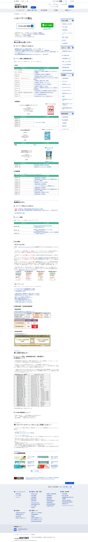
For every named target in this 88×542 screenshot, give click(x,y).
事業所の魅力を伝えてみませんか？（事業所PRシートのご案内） (27, 294)
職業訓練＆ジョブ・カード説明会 (41, 182)
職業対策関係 (49, 498)
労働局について (34, 510)
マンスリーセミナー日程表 (40, 122)
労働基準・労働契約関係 (51, 493)
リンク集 (16, 534)
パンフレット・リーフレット (67, 33)
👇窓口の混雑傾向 (26, 35)
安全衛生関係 (33, 495)
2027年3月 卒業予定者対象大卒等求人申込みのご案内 (30, 208)
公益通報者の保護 (50, 505)
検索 (72, 6)
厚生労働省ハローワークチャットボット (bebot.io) (24, 432)
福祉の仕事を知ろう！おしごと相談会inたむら (43, 96)
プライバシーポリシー (24, 534)
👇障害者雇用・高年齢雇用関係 (38, 34)
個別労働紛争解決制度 (51, 504)
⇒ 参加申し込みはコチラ (40, 230)
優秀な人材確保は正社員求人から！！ (22, 298)
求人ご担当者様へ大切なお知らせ (43, 257)
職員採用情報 (67, 113)
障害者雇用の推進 (65, 67)
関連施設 (33, 516)
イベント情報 (18, 495)
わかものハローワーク (66, 87)
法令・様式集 (64, 26)
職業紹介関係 (33, 498)
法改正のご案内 (34, 493)
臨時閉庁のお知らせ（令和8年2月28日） (24, 48)
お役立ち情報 (67, 20)
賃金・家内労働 (65, 495)
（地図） (28, 113)
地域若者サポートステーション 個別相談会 (42, 166)
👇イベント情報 (33, 32)
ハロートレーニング (35, 502)
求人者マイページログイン (33, 252)
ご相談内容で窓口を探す (20, 512)
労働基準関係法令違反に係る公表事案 (67, 498)
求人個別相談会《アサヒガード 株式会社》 (43, 84)
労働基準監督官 (65, 116)
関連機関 (67, 75)
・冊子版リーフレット (49, 161)
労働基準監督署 (65, 78)
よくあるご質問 (64, 4)
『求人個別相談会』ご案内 (20, 291)
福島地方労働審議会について (36, 517)
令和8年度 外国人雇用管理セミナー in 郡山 (43, 229)
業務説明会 (64, 125)
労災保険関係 (33, 497)
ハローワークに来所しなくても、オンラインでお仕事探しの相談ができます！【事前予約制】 (35, 51)
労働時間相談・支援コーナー (67, 52)
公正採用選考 (64, 43)
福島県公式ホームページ (67, 93)
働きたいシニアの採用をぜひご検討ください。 (24, 297)
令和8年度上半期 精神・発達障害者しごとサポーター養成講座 (46, 232)
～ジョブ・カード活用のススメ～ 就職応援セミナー (45, 185)
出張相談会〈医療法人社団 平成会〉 (42, 80)
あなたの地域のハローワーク (36, 519)
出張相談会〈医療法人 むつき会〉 (41, 86)
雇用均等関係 (33, 500)
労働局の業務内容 (34, 514)
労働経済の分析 (65, 503)
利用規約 (33, 534)
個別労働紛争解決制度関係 (67, 501)
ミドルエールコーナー (66, 90)
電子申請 (64, 40)
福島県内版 (46, 50)
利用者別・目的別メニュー (21, 517)
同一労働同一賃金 (65, 55)
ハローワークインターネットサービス (26, 247)
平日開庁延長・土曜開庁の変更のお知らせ (24, 50)
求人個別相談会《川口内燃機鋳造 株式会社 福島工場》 (46, 90)
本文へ (50, 4)
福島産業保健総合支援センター (67, 108)
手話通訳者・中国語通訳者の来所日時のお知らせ (44, 92)
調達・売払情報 (65, 37)
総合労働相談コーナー (66, 58)
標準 (60, 1)
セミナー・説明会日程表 (39, 69)
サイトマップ (71, 4)
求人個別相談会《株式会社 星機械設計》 (43, 74)
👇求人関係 (29, 34)
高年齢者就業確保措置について (21, 333)
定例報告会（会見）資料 (67, 23)
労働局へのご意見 (68, 486)
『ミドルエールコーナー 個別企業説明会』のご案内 (25, 288)
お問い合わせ (56, 4)
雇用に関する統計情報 (66, 500)
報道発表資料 (18, 493)
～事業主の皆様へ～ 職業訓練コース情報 (23, 293)
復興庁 (63, 96)
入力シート (27, 295)
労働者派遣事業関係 (50, 500)
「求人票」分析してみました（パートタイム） (24, 302)
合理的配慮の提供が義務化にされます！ (22, 318)
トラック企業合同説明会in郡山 (40, 94)
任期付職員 (64, 122)
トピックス (18, 497)
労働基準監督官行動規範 (67, 70)
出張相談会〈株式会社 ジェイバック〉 (42, 82)
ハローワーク (64, 81)
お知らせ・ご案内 (67, 47)
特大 (66, 1)
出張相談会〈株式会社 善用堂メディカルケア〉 (44, 76)
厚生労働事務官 (65, 119)
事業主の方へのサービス (24, 269)
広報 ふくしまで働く (66, 61)
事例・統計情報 (65, 491)
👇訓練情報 (40, 32)
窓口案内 (18, 510)
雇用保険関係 (49, 497)
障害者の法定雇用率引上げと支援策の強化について (25, 311)
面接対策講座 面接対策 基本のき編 (41, 164)
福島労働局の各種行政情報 (36, 521)
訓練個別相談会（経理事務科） (41, 177)
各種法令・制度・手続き (36, 491)
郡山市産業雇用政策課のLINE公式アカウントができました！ (28, 54)
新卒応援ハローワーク (66, 84)
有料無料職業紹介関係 (35, 504)
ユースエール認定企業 (66, 64)
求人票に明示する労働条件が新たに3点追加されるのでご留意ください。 (34, 210)
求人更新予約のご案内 (20, 213)
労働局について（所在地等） (36, 512)
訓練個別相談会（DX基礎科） (40, 187)
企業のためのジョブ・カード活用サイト (67, 104)
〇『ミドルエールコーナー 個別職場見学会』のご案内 (24, 289)
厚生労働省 (72, 1)
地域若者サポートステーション (67, 100)
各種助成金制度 (50, 502)
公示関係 (33, 507)
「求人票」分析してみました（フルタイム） (23, 300)
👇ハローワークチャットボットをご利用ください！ (25, 36)
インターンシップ (65, 128)
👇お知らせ (27, 32)
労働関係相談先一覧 (19, 514)
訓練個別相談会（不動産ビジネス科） (42, 192)
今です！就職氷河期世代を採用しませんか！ (23, 299)
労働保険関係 (64, 29)
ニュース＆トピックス (21, 491)
